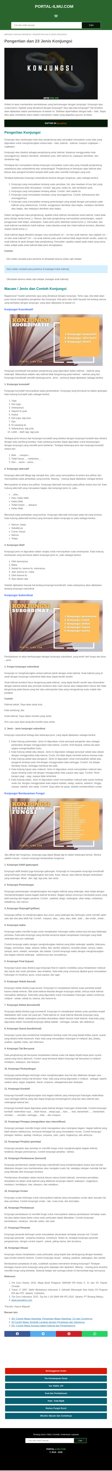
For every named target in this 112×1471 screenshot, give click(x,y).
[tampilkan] (62, 120)
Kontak (56, 1435)
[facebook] (17, 1331)
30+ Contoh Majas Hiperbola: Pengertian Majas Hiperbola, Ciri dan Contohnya (51, 1316)
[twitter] (43, 1331)
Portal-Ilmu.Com (54, 4)
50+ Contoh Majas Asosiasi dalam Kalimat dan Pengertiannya (43, 1323)
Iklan (49, 1435)
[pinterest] (69, 1331)
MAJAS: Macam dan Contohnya (56, 1415)
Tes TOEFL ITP (56, 1385)
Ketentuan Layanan (70, 1435)
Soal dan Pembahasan (56, 1393)
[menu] (56, 12)
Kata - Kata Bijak (56, 1400)
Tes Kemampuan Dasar (56, 1378)
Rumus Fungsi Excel (56, 1408)
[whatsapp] (95, 1331)
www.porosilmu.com (21, 1297)
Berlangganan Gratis (56, 1370)
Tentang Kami (39, 1435)
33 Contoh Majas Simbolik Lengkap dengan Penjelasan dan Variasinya (48, 1319)
